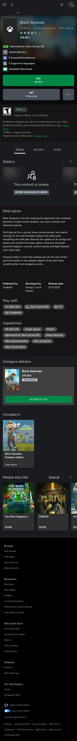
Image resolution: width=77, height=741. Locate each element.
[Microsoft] (38, 3)
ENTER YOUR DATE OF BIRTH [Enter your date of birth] (31, 192)
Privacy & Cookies (39, 724)
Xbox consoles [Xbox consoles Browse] (10, 551)
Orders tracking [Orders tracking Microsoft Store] (11, 645)
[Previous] (63, 161)
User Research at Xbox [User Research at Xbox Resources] (14, 612)
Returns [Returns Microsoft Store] (7, 640)
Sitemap (7, 724)
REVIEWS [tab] (38, 149)
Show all (54, 477)
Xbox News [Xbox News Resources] (9, 584)
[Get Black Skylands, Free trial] (31, 94)
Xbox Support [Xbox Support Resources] (10, 590)
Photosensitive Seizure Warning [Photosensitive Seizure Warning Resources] (18, 607)
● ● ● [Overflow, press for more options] (68, 94)
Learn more (41, 135)
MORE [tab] (57, 149)
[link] (18, 444)
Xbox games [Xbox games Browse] (9, 556)
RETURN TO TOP (39, 399)
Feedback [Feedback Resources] (8, 595)
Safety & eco (41, 729)
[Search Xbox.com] (12, 4)
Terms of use (54, 724)
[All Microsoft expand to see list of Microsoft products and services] (4, 5)
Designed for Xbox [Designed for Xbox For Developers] (12, 695)
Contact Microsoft (21, 724)
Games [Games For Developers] (7, 689)
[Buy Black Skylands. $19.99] (38, 80)
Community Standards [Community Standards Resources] (13, 601)
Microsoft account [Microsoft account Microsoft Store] (12, 628)
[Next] (70, 161)
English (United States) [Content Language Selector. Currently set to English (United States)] (19, 705)
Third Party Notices (25, 729)
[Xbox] (9, 13)
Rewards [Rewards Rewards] (8, 667)
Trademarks (9, 729)
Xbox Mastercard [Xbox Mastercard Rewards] (11, 673)
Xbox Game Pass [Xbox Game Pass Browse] (11, 562)
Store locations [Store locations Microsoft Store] (10, 651)
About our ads (55, 729)
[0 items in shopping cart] (63, 5)
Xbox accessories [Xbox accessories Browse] (11, 568)
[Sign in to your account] (71, 5)
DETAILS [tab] (19, 149)
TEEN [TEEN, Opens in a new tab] (20, 109)
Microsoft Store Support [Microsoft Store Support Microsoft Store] (14, 634)
